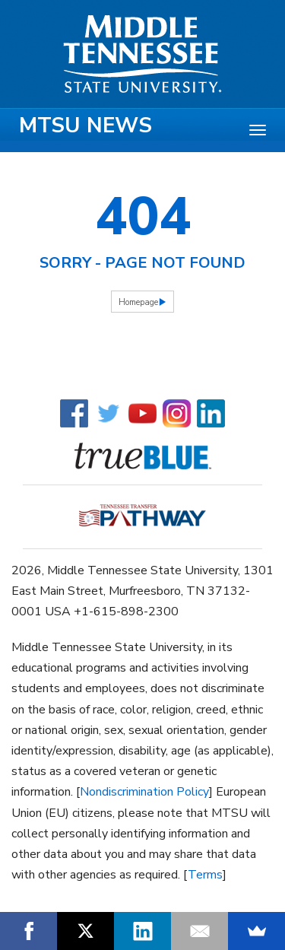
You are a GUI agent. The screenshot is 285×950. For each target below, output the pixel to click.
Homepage (138, 302)
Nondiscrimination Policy (144, 791)
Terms (205, 874)
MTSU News (85, 125)
